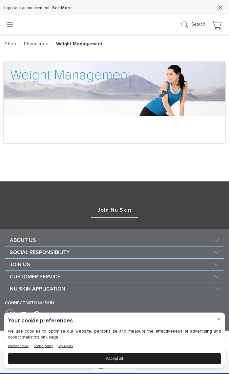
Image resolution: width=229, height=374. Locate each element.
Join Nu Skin (115, 210)
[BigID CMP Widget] (114, 342)
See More (62, 8)
